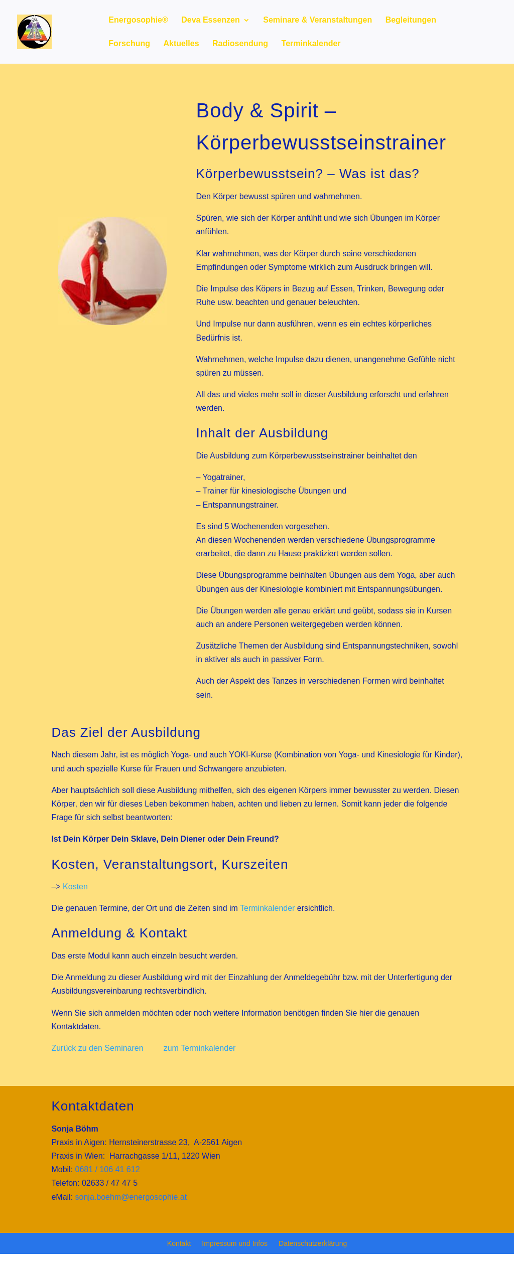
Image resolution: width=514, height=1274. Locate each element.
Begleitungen (411, 20)
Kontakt (179, 1243)
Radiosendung (240, 44)
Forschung (129, 44)
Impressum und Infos (235, 1243)
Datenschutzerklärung (313, 1243)
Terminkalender (311, 44)
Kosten (75, 886)
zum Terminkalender (200, 1048)
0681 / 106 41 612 (107, 1169)
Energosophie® (138, 20)
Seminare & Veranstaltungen (317, 20)
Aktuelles (181, 44)
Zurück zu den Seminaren (97, 1048)
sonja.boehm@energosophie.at (131, 1197)
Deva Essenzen (210, 20)
